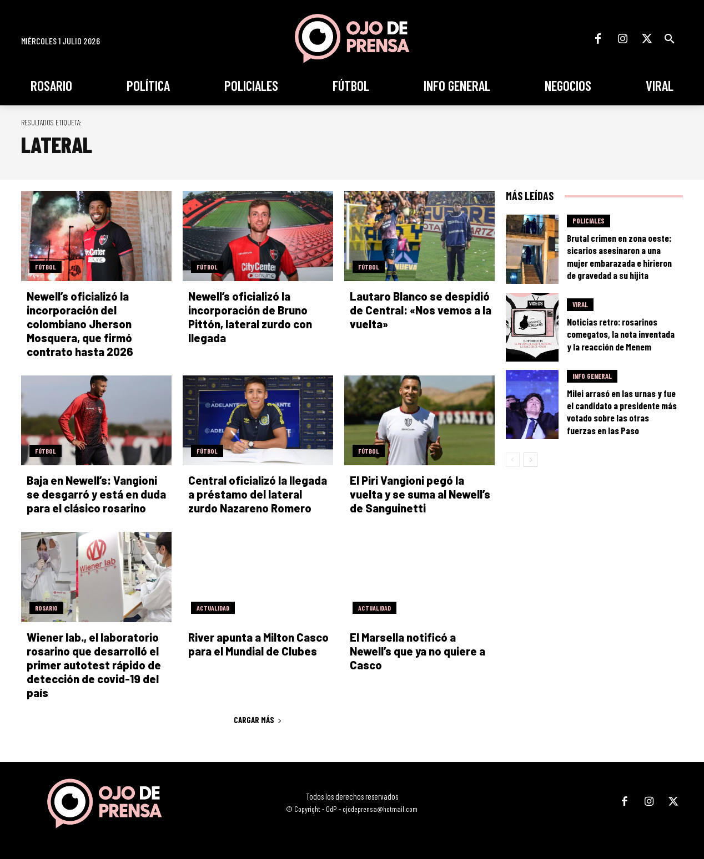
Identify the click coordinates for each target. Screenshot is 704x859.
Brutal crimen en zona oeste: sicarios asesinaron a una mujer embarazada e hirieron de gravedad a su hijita (619, 256)
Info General (592, 376)
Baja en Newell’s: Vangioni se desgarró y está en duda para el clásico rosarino (96, 494)
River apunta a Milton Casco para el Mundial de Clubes (258, 644)
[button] (669, 39)
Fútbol (45, 267)
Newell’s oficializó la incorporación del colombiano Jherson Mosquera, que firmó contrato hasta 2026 (80, 323)
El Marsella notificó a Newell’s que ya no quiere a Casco (417, 651)
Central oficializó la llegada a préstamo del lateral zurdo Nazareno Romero (257, 494)
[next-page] (530, 460)
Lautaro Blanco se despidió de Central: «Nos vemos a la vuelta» (420, 310)
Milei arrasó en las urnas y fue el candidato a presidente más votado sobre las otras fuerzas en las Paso (622, 411)
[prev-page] (513, 460)
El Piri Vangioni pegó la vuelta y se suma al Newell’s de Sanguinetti (420, 494)
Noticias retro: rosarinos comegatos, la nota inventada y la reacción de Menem (621, 334)
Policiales (588, 220)
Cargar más (258, 720)
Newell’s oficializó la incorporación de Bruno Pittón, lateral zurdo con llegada (250, 316)
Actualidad (213, 608)
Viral (580, 304)
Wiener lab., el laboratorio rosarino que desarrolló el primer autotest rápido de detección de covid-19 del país (94, 665)
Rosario (46, 608)
